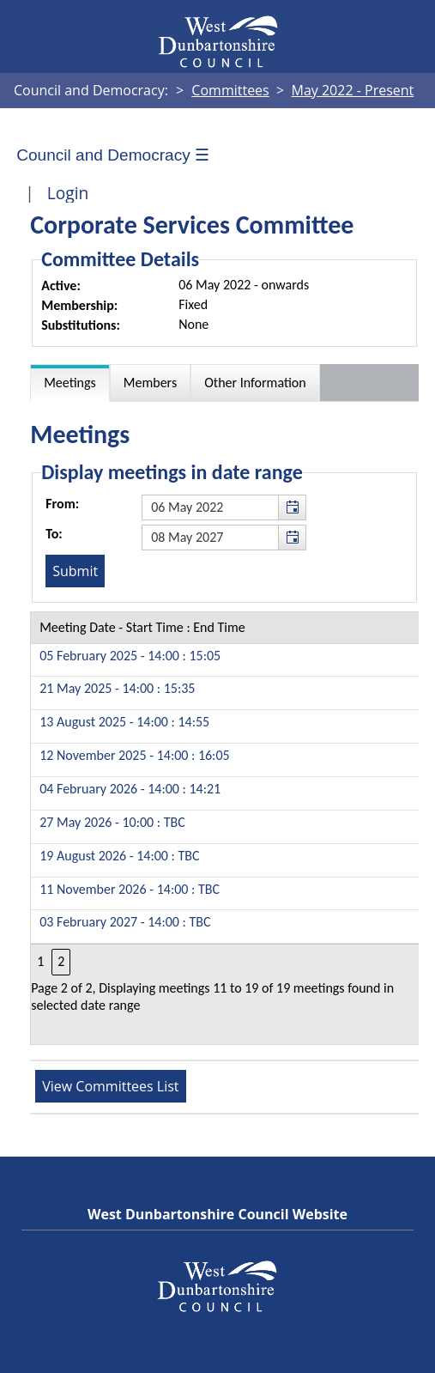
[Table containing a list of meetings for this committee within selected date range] (225, 828)
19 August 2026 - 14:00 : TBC (119, 855)
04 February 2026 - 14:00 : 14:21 (130, 789)
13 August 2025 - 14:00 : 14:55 (124, 722)
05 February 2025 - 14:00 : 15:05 (130, 655)
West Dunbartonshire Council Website (217, 1214)
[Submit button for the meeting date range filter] (75, 571)
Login (68, 192)
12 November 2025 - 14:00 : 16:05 (134, 755)
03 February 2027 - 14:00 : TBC (124, 922)
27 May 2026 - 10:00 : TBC (112, 822)
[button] (291, 507)
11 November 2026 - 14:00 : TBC (129, 889)
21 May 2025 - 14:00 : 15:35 (117, 688)
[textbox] (224, 507)
